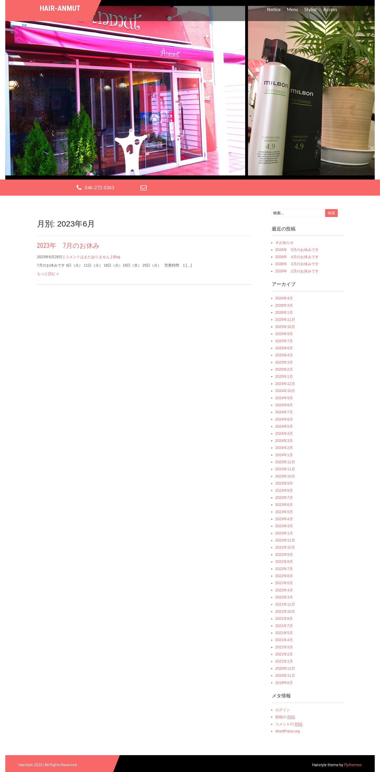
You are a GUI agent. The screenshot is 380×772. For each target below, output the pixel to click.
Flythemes (352, 765)
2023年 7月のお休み (68, 245)
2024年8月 (284, 405)
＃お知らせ (284, 242)
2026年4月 (284, 298)
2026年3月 (284, 305)
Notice (274, 9)
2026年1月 (284, 312)
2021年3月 (284, 647)
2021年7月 (284, 626)
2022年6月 (284, 576)
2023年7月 (284, 497)
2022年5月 (284, 583)
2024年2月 (284, 448)
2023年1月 (284, 533)
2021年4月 (284, 640)
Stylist (310, 9)
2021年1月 (284, 661)
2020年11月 (285, 675)
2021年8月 (284, 618)
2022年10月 (285, 547)
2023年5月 (284, 512)
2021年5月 (284, 633)
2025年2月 (284, 369)
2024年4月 (284, 433)
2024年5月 (284, 426)
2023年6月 (284, 505)
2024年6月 (284, 419)
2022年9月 (284, 554)
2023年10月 (285, 476)
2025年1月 (284, 376)
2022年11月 (285, 540)
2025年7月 (284, 341)
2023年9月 (284, 483)
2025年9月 (284, 334)
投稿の (285, 717)
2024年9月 (284, 398)
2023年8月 (284, 490)
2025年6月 (284, 348)
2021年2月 (284, 654)
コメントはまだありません (87, 257)
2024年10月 (285, 391)
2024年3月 (284, 440)
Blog (116, 257)
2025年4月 (284, 355)
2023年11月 (285, 469)
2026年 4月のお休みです (297, 257)
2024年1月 (284, 455)
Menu (292, 9)
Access (330, 9)
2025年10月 (285, 327)
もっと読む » (48, 274)
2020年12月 (285, 668)
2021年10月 (285, 611)
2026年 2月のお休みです (297, 271)
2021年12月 (285, 604)
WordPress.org (287, 731)
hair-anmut (60, 8)
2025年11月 (285, 319)
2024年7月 (284, 412)
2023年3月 (284, 526)
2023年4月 (284, 519)
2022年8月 (284, 561)
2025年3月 (284, 362)
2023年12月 (285, 462)
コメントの (288, 724)
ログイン (282, 710)
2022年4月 (284, 590)
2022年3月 (284, 597)
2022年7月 (284, 569)
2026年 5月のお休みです (297, 250)
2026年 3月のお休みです (297, 264)
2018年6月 (284, 683)
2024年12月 (285, 384)
